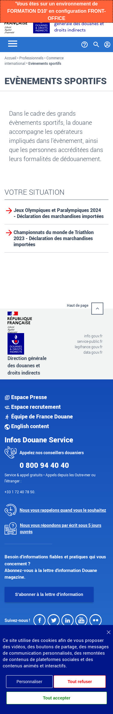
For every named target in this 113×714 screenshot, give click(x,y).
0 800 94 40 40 (44, 465)
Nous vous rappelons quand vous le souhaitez (63, 510)
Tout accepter (57, 698)
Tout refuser (80, 681)
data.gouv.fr (92, 352)
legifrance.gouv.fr (88, 346)
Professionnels (31, 57)
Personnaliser (29, 681)
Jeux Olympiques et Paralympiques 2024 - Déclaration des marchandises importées (59, 213)
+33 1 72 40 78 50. (20, 491)
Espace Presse (26, 397)
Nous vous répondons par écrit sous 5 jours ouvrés (60, 528)
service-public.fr (89, 341)
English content (27, 426)
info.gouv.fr (93, 335)
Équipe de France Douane (39, 416)
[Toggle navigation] (13, 43)
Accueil (10, 57)
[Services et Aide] (84, 43)
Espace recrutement (33, 406)
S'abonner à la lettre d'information (49, 594)
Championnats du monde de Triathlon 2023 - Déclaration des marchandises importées (54, 238)
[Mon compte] (107, 43)
